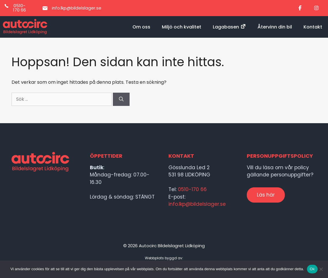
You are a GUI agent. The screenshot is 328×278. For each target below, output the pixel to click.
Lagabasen (229, 27)
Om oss (141, 27)
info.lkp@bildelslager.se (197, 204)
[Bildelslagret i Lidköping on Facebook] (300, 8)
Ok (312, 269)
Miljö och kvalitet (181, 27)
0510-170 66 (192, 189)
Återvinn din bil (274, 27)
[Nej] (321, 269)
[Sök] (121, 99)
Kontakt (313, 27)
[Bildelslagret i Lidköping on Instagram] (316, 8)
